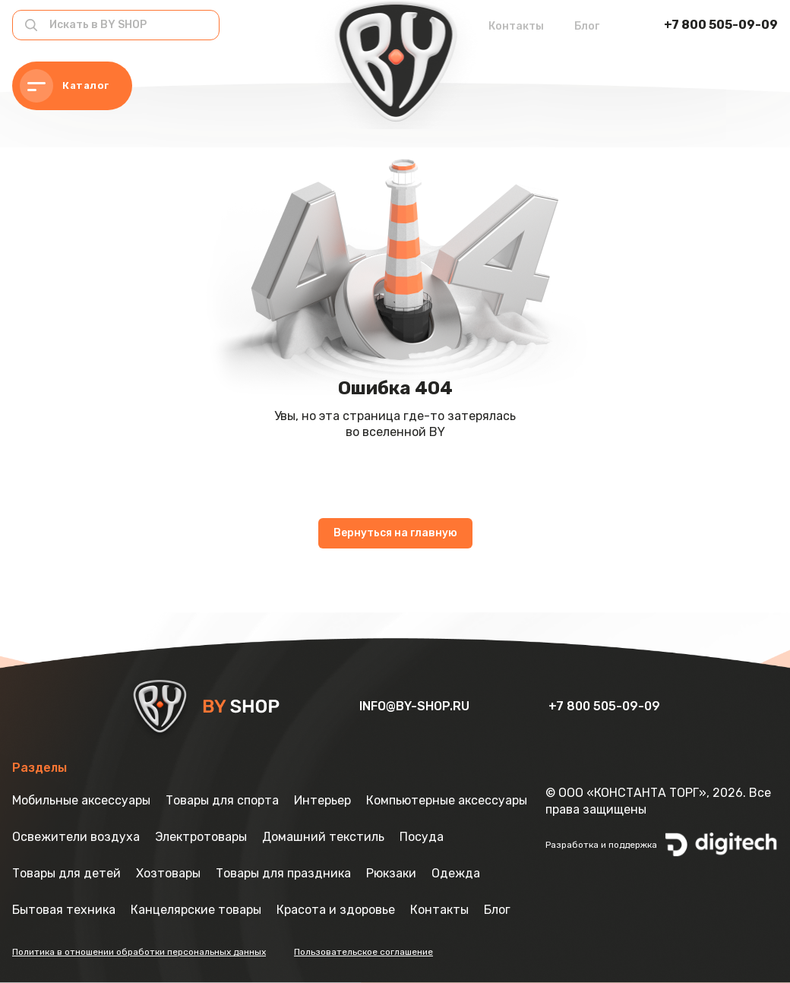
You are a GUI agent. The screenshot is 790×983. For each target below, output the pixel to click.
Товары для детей (66, 873)
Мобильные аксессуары (81, 800)
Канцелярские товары (196, 909)
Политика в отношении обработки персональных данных (139, 952)
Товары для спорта (222, 800)
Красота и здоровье (335, 909)
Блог (586, 26)
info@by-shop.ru (415, 706)
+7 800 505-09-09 (721, 24)
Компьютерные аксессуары (446, 800)
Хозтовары (168, 873)
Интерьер (322, 800)
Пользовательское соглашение (363, 952)
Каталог (64, 86)
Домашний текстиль (323, 837)
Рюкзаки (391, 873)
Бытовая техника (63, 909)
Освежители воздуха (76, 837)
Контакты (516, 26)
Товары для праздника (283, 873)
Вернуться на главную (395, 532)
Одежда (455, 873)
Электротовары (201, 837)
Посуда (422, 837)
